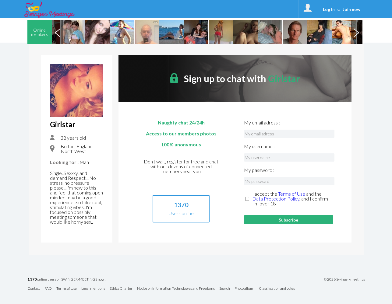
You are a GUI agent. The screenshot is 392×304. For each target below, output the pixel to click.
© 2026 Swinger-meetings (344, 279)
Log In (329, 9)
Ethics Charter (121, 289)
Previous (57, 32)
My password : (259, 170)
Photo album (244, 289)
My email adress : (262, 122)
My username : (259, 146)
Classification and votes (277, 289)
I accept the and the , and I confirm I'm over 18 (290, 198)
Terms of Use (291, 194)
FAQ (48, 289)
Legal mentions (93, 289)
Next (356, 32)
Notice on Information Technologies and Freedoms (176, 289)
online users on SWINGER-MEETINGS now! (66, 279)
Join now (351, 9)
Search (224, 289)
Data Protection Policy (275, 198)
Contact (33, 289)
